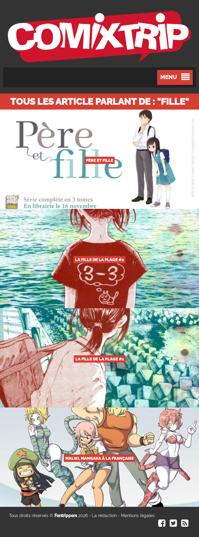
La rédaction (104, 515)
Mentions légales (138, 515)
